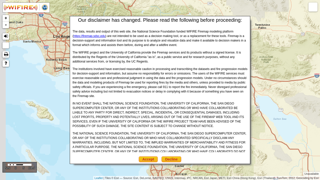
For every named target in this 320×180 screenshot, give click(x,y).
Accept (148, 159)
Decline (171, 159)
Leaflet (98, 178)
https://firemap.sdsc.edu (89, 36)
